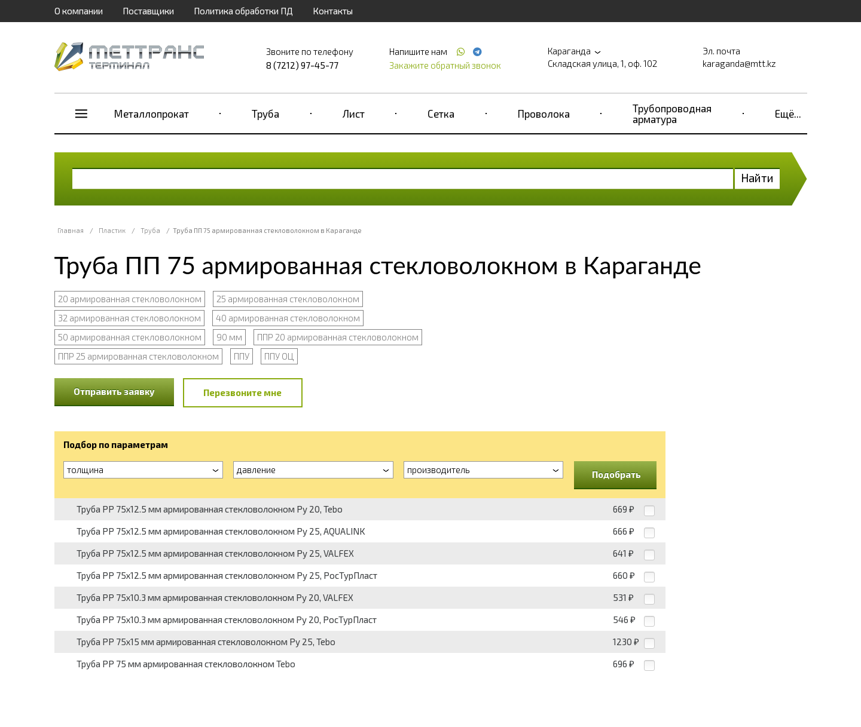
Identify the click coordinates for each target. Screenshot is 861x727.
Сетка (441, 113)
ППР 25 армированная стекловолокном (138, 356)
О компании (78, 10)
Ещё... (788, 113)
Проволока (544, 113)
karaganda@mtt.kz (739, 63)
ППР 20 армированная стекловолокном (338, 337)
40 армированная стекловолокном (288, 317)
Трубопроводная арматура (672, 113)
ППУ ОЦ (279, 356)
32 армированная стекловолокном (129, 317)
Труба (265, 113)
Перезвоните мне (242, 392)
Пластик (112, 230)
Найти (757, 178)
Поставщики (148, 10)
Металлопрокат (151, 113)
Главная (70, 230)
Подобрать (616, 474)
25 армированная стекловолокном (287, 298)
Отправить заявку (114, 391)
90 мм (229, 337)
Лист (354, 113)
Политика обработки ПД (243, 10)
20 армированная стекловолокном (129, 298)
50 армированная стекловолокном (129, 337)
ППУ (241, 356)
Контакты (333, 10)
